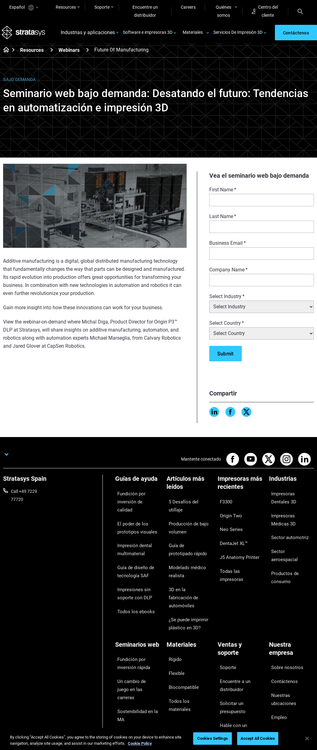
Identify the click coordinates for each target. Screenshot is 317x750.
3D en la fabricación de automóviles (188, 568)
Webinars (69, 54)
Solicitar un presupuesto (230, 654)
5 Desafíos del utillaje (186, 503)
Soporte (102, 7)
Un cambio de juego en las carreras (136, 637)
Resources (66, 7)
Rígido (173, 616)
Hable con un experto (238, 668)
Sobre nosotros (283, 624)
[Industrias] (291, 485)
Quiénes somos (223, 11)
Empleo (276, 652)
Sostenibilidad (282, 669)
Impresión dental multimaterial (131, 534)
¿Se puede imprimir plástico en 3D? (185, 585)
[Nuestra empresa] (291, 610)
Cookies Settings (212, 738)
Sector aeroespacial (288, 539)
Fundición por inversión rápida (137, 620)
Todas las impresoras (238, 549)
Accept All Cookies (258, 738)
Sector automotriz (286, 530)
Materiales (193, 34)
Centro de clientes (235, 677)
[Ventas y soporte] (240, 610)
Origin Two (228, 512)
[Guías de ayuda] (137, 485)
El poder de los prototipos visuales (133, 516)
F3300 (224, 503)
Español (23, 8)
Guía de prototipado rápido (186, 534)
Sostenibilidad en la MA (137, 650)
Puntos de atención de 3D (136, 664)
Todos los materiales (186, 643)
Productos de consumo (291, 548)
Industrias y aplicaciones (88, 35)
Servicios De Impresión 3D (238, 34)
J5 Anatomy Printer (236, 540)
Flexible (174, 625)
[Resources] (52, 54)
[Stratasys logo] (25, 35)
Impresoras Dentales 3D (289, 499)
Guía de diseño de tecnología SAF (132, 551)
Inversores (279, 679)
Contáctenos (281, 633)
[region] (158, 739)
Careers (188, 7)
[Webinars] (87, 54)
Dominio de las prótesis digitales (137, 681)
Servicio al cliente (234, 686)
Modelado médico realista (184, 551)
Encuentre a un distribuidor (232, 637)
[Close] (307, 738)
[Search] (300, 11)
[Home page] (4, 55)
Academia (278, 660)
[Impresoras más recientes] (240, 489)
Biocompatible (180, 634)
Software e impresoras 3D (147, 34)
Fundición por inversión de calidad (137, 499)
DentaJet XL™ (231, 531)
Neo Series (228, 522)
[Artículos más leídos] (189, 489)
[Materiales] (189, 606)
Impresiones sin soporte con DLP (131, 568)
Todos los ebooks (131, 581)
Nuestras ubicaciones (289, 642)
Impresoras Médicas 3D (288, 516)
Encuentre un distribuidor (145, 11)
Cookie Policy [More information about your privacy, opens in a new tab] (140, 743)
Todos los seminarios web (135, 698)
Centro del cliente (265, 11)
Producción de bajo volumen (185, 516)
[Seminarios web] (137, 606)
